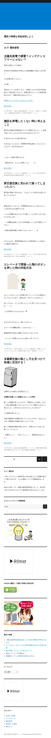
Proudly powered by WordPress (31, 734)
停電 (41, 173)
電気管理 (29, 113)
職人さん (9, 726)
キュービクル (32, 173)
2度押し (39, 349)
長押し (29, 351)
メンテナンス (18, 173)
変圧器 (42, 254)
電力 (22, 450)
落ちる (13, 450)
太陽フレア (39, 111)
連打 (25, 351)
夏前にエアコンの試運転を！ (16, 653)
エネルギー (32, 111)
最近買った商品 (11, 724)
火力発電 (23, 113)
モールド (31, 254)
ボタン (16, 351)
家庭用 (42, 448)
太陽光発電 (11, 113)
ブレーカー (32, 448)
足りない (18, 450)
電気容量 (27, 450)
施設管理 (24, 111)
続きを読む (8, 106)
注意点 (18, 256)
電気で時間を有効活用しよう (18, 36)
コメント (35, 113)
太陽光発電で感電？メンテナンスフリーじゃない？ (24, 57)
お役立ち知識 (17, 111)
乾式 (35, 254)
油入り (13, 256)
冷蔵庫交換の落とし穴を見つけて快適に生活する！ (24, 360)
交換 (38, 173)
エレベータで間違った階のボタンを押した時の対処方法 (25, 266)
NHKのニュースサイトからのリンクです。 (19, 100)
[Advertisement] (25, 16)
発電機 (16, 175)
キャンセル (10, 351)
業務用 (9, 450)
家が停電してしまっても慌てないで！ (19, 651)
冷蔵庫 (37, 448)
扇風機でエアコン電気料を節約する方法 (20, 656)
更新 (12, 175)
